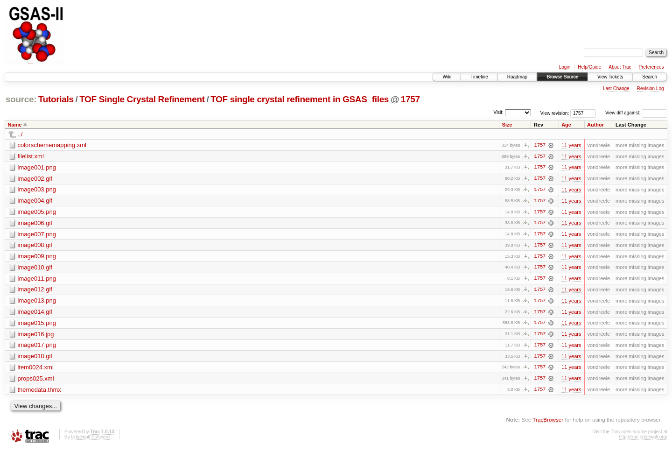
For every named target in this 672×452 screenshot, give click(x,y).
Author (595, 124)
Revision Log (650, 88)
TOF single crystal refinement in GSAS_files (299, 99)
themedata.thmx (39, 391)
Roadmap (517, 76)
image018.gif (35, 357)
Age (566, 124)
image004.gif (35, 201)
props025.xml (36, 380)
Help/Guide (589, 67)
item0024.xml (36, 369)
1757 (410, 99)
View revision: (554, 112)
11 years (571, 145)
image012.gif (35, 290)
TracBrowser (547, 422)
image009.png (37, 257)
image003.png (37, 189)
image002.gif (35, 178)
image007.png (37, 234)
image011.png (37, 279)
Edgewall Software (90, 439)
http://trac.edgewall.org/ (643, 439)
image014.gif (35, 313)
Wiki (446, 76)
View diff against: (636, 112)
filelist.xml (31, 156)
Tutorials (56, 99)
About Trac (620, 67)
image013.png (37, 301)
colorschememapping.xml (52, 144)
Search (649, 76)
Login (564, 67)
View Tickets (610, 76)
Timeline (479, 76)
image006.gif (35, 223)
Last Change (616, 88)
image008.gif (35, 245)
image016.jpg (36, 335)
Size (507, 124)
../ (20, 134)
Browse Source (562, 76)
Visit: (498, 112)
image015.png (37, 324)
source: (21, 99)
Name (15, 124)
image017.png (37, 346)
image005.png (37, 212)
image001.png (37, 167)
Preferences (651, 67)
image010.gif (35, 268)
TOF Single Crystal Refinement (141, 99)
